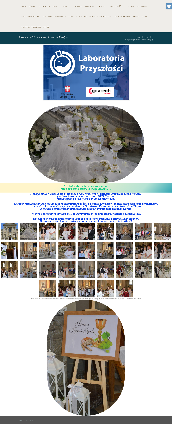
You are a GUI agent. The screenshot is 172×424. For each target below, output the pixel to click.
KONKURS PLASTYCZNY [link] (30, 17)
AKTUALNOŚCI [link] (44, 6)
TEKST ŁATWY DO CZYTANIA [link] (136, 6)
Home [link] (138, 37)
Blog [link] (146, 37)
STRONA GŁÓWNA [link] (28, 6)
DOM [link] (55, 6)
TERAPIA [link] (78, 6)
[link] (169, 6)
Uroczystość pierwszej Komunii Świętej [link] (138, 40)
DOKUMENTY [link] (66, 6)
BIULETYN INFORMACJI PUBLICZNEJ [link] (35, 27)
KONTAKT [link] (102, 6)
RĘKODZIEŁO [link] (90, 6)
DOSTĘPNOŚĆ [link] (115, 6)
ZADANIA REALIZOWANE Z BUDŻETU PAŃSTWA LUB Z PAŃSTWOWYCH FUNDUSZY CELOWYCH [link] (113, 17)
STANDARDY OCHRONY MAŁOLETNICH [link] (58, 17)
